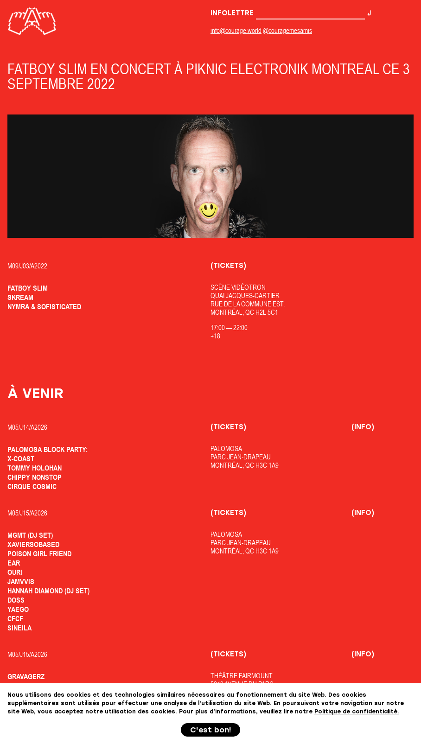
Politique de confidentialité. (356, 711)
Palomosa (226, 448)
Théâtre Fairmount (241, 676)
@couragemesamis (287, 30)
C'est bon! (210, 729)
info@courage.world (236, 30)
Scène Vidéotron (238, 287)
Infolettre (287, 13)
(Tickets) (228, 265)
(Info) (362, 427)
